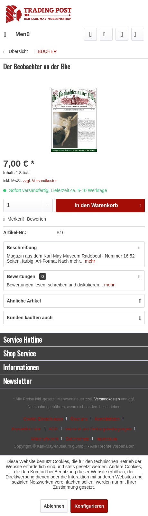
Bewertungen (21, 276)
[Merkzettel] (106, 34)
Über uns (79, 418)
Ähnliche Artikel (24, 300)
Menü (17, 33)
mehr (89, 261)
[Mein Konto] (122, 34)
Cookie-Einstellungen (43, 418)
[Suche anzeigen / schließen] (90, 34)
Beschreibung (22, 247)
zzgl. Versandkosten (40, 181)
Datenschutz (77, 438)
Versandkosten (107, 399)
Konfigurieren (89, 506)
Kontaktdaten (107, 418)
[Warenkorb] (137, 34)
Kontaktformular (27, 428)
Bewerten (34, 219)
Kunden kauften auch (29, 317)
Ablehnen (54, 506)
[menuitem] (16, 34)
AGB (53, 428)
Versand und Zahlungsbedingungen (98, 428)
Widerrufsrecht (44, 438)
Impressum (107, 438)
